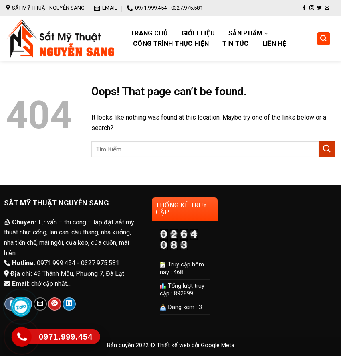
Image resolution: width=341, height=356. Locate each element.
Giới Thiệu (198, 33)
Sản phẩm (248, 33)
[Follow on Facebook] (304, 8)
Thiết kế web (173, 345)
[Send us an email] (327, 8)
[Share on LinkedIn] (69, 304)
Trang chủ (149, 33)
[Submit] (327, 149)
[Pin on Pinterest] (54, 304)
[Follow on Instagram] (311, 8)
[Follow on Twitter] (319, 8)
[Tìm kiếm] (324, 38)
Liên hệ (274, 44)
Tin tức (235, 44)
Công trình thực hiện (171, 44)
